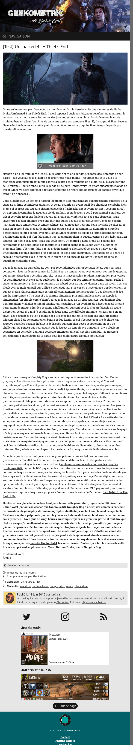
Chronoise (63, 602)
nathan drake (40, 586)
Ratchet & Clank (89, 417)
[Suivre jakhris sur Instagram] (65, 616)
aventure (25, 586)
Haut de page (65, 706)
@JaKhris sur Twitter (94, 602)
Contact (65, 737)
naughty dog (57, 586)
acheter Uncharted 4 (44, 543)
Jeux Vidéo (27, 581)
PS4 (38, 581)
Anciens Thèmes (65, 740)
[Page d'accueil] (65, 16)
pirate (69, 586)
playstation (81, 586)
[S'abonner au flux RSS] (103, 616)
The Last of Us (38, 295)
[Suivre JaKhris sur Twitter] (26, 616)
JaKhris (56, 594)
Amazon (24, 565)
